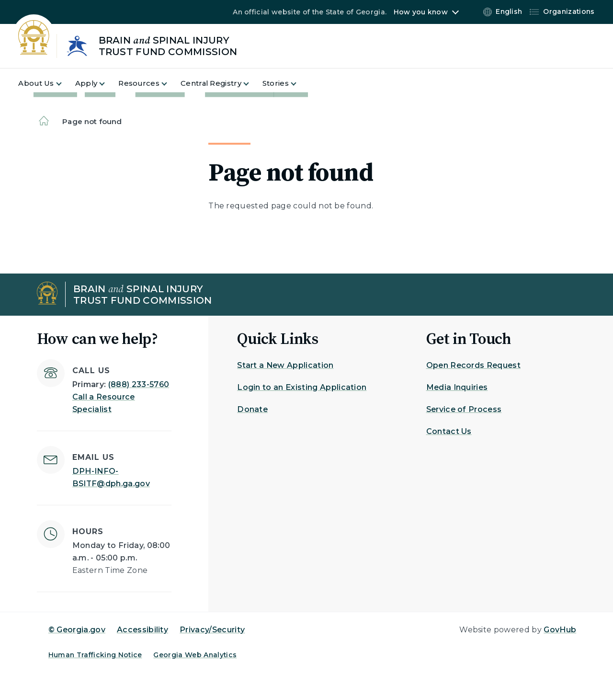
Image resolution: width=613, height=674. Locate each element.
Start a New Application (285, 365)
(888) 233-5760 (138, 384)
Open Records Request (473, 365)
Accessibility (142, 629)
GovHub (560, 629)
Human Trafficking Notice (95, 655)
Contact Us (449, 431)
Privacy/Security (212, 629)
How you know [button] (421, 12)
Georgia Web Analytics (195, 655)
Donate (252, 409)
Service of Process (464, 409)
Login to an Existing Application (301, 387)
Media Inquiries (457, 387)
